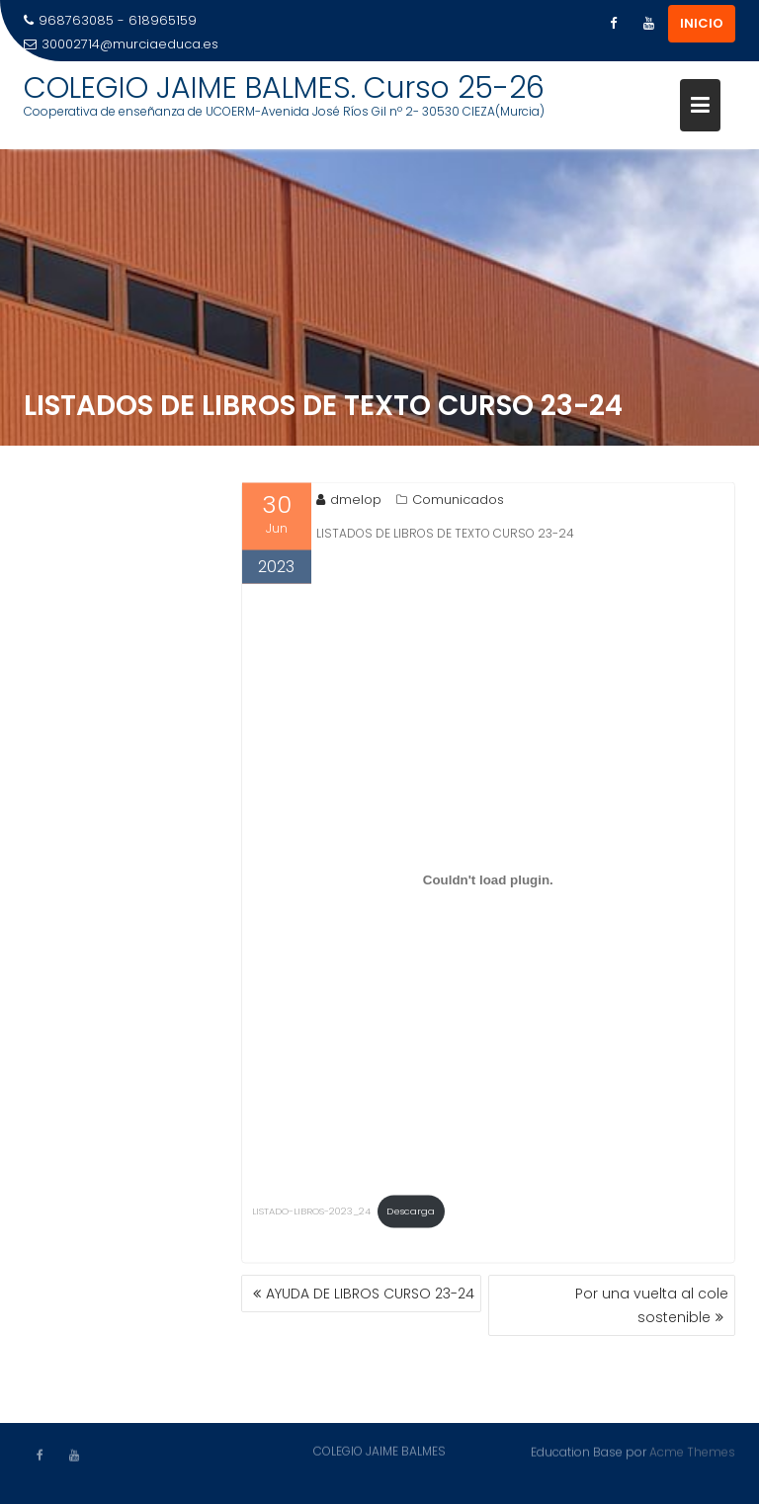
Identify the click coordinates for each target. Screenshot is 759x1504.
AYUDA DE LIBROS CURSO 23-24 (370, 1293)
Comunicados (458, 501)
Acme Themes (692, 1451)
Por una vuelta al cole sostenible (651, 1305)
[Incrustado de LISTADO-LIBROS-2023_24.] (488, 882)
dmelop (348, 501)
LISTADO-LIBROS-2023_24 (311, 1213)
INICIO (701, 23)
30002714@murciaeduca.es (121, 44)
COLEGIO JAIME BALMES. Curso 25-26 (284, 88)
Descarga (410, 1213)
